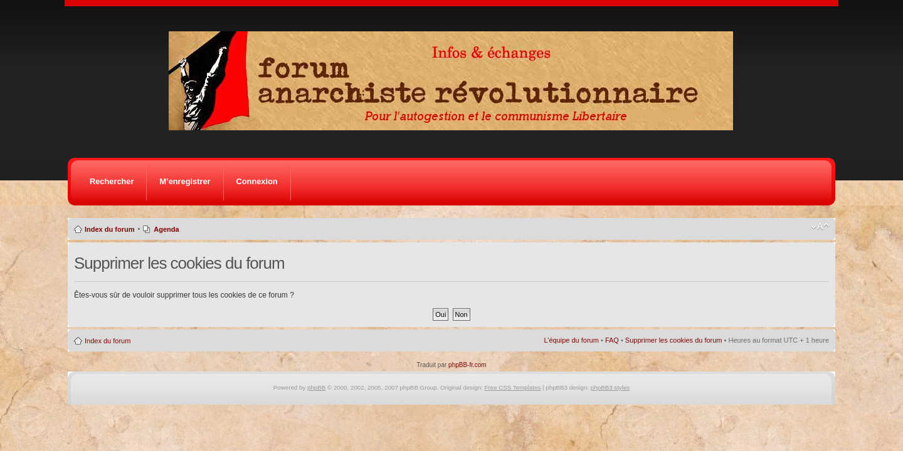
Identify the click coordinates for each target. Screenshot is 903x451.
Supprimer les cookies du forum (673, 340)
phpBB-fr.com (467, 364)
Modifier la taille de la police (820, 226)
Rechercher (112, 181)
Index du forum (109, 229)
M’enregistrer (184, 181)
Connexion (257, 181)
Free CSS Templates (513, 387)
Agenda (166, 229)
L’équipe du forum (571, 340)
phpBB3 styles (610, 387)
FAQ (612, 340)
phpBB (316, 387)
